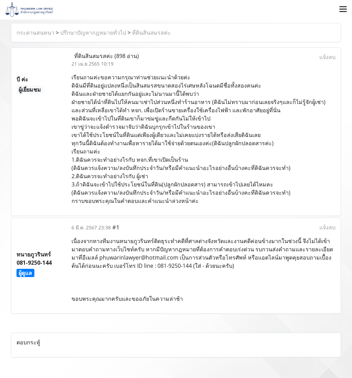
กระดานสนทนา (35, 32)
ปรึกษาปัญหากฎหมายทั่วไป (93, 32)
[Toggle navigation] (343, 9)
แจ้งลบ (327, 57)
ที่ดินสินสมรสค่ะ (151, 32)
